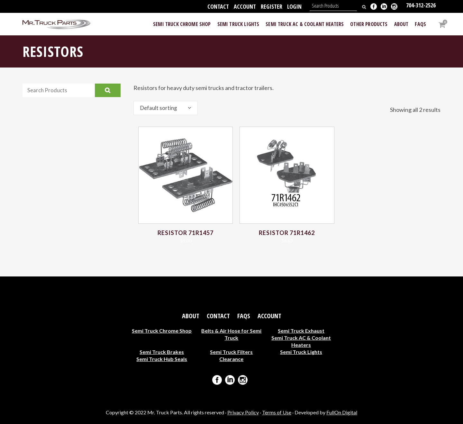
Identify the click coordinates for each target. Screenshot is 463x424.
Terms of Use (276, 412)
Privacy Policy (243, 412)
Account (245, 6)
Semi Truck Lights (301, 352)
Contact (218, 6)
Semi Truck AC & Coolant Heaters (301, 341)
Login (294, 6)
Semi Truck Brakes (162, 352)
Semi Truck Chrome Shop (162, 331)
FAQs (243, 316)
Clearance (231, 359)
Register (271, 6)
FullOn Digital (341, 412)
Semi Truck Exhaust (301, 331)
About (190, 316)
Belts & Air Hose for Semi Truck (231, 334)
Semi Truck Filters (231, 352)
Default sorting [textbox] (159, 108)
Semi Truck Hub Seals (161, 359)
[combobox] (165, 108)
